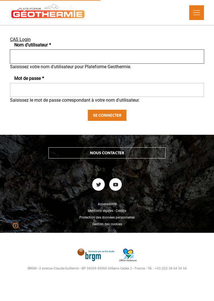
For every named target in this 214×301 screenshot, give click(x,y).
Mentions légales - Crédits (107, 210)
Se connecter (107, 115)
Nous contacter (107, 153)
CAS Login (20, 39)
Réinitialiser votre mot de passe (47, 295)
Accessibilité (107, 204)
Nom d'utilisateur (32, 45)
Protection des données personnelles (107, 217)
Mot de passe (29, 78)
